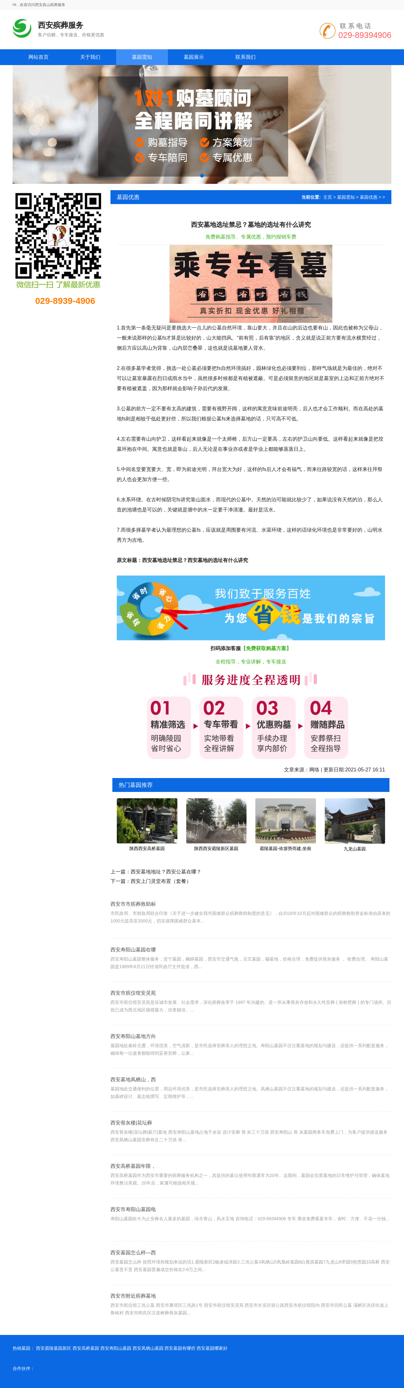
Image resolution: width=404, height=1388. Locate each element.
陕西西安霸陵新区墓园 (216, 848)
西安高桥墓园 (86, 1348)
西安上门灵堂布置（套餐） (161, 881)
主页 (327, 197)
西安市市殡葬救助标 (133, 921)
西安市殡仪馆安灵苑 (133, 1015)
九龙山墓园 (355, 848)
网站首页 (38, 57)
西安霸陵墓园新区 (53, 1348)
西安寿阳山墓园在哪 (133, 972)
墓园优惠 (368, 197)
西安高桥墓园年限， (133, 1188)
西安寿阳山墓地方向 (133, 1058)
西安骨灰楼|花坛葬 (131, 1145)
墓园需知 (346, 197)
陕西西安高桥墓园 (147, 848)
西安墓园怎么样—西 (133, 1274)
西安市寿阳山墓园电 (133, 1231)
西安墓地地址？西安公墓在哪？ (166, 871)
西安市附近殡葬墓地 (133, 1318)
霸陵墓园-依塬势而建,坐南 (285, 848)
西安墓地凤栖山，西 (133, 1101)
